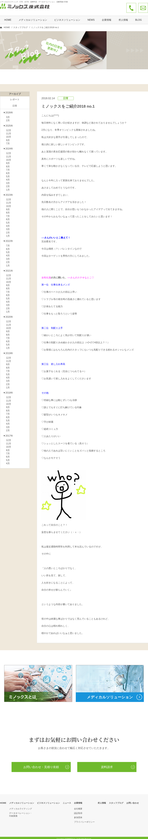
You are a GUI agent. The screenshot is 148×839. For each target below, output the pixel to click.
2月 (8, 118)
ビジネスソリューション (67, 17)
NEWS (91, 17)
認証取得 (78, 811)
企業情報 (78, 801)
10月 (8, 134)
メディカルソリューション (21, 801)
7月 (8, 141)
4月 (8, 177)
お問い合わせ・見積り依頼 (41, 764)
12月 (8, 128)
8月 (8, 164)
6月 (8, 171)
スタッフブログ (20, 25)
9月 (8, 138)
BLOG (138, 17)
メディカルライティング (20, 806)
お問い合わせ (132, 801)
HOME (7, 17)
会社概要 (78, 806)
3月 (8, 115)
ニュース (67, 801)
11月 (8, 131)
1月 (8, 187)
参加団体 (78, 815)
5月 (8, 174)
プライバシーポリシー (84, 819)
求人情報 (123, 17)
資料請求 (107, 764)
